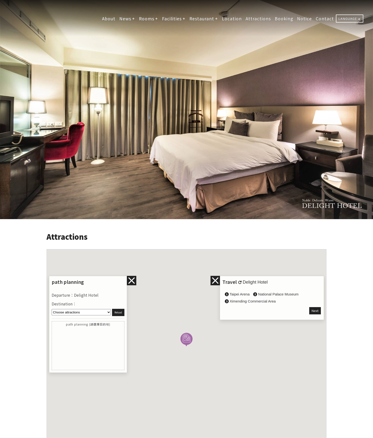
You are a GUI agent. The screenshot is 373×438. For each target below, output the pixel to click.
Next (315, 310)
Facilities (172, 19)
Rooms (146, 19)
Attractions (258, 19)
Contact (325, 19)
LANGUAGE (347, 18)
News (125, 19)
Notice (304, 19)
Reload (118, 312)
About (108, 19)
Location (232, 19)
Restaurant (201, 19)
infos (215, 280)
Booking (284, 19)
